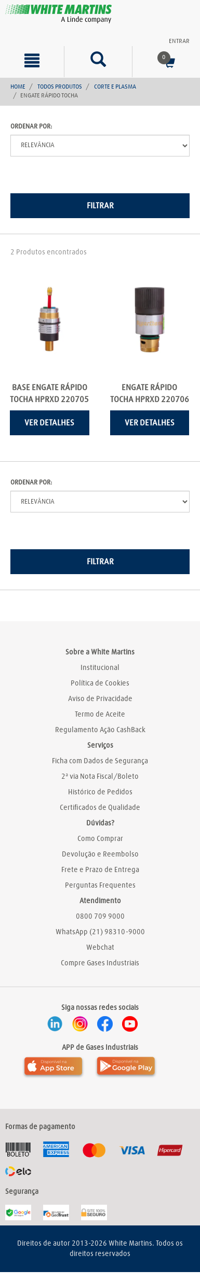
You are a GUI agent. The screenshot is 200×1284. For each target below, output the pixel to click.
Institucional (100, 668)
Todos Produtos (59, 87)
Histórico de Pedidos (100, 792)
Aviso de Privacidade (100, 699)
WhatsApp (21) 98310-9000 (100, 932)
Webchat (100, 947)
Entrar (179, 41)
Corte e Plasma (115, 87)
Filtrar (100, 206)
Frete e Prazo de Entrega (100, 870)
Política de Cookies (100, 683)
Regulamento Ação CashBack (100, 730)
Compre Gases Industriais (100, 963)
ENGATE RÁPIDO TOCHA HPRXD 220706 (149, 393)
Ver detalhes (49, 423)
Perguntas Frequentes (100, 885)
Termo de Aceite (100, 714)
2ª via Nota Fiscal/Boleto (100, 776)
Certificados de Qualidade (100, 807)
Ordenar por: (31, 126)
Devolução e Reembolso (100, 854)
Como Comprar (100, 839)
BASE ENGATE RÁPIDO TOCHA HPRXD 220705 (49, 393)
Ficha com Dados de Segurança (100, 761)
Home (17, 87)
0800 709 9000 (100, 916)
